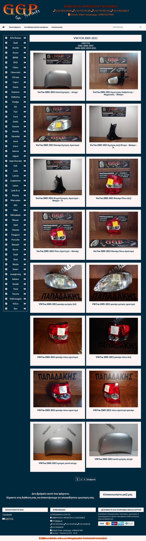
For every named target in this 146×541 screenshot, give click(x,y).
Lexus (15, 185)
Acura (15, 52)
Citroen (15, 77)
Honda (15, 131)
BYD (15, 62)
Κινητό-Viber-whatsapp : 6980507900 (91, 14)
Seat (15, 259)
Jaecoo (15, 151)
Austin (15, 47)
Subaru (15, 279)
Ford (15, 116)
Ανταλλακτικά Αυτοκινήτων (36, 27)
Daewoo (15, 92)
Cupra (15, 82)
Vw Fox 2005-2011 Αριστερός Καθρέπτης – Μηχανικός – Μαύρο (113, 93)
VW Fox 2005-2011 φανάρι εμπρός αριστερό (113, 304)
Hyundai (16, 136)
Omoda (15, 230)
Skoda (15, 264)
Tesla (15, 289)
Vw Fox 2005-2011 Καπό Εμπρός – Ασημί (58, 92)
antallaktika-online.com (57, 538)
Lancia (16, 175)
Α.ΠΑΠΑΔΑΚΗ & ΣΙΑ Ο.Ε (60, 514)
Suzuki (15, 284)
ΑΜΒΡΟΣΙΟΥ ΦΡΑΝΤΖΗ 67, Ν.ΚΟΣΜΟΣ (91, 6)
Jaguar (15, 156)
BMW (15, 57)
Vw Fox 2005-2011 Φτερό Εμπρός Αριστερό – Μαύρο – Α (58, 199)
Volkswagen (16, 298)
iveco (15, 146)
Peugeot (15, 234)
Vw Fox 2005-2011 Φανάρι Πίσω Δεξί (113, 198)
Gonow (15, 126)
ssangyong (15, 274)
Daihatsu (15, 97)
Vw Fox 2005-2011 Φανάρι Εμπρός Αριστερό (57, 145)
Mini (15, 210)
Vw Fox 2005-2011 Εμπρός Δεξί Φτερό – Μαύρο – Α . (113, 146)
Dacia (15, 87)
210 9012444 (62, 10)
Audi (15, 42)
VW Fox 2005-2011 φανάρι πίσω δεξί (113, 357)
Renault (15, 244)
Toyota (15, 294)
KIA (15, 166)
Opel (15, 225)
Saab (15, 254)
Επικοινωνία (57, 27)
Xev (15, 308)
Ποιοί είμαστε (15, 27)
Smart (15, 269)
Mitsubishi (15, 215)
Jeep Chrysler (15, 161)
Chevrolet (15, 72)
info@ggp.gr (56, 521)
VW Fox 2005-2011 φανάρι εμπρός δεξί (57, 304)
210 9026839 (119, 10)
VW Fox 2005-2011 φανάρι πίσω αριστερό (57, 357)
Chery (15, 67)
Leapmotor (15, 180)
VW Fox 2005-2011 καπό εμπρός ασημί (114, 459)
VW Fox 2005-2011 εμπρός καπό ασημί (58, 463)
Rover (15, 249)
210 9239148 (81, 10)
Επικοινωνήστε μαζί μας (117, 494)
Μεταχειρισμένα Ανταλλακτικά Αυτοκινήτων (87, 538)
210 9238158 (100, 10)
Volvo (15, 303)
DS (15, 106)
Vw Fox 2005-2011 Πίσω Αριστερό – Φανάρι (57, 251)
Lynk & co (15, 190)
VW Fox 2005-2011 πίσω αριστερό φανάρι (113, 410)
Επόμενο (91, 479)
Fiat (15, 111)
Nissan (15, 220)
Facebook (7, 514)
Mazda (15, 195)
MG (15, 205)
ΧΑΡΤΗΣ (7, 518)
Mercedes (15, 200)
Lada (15, 170)
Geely (15, 121)
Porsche (15, 239)
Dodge (15, 102)
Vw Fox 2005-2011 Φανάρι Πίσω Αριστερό (113, 251)
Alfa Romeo (15, 38)
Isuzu (15, 141)
